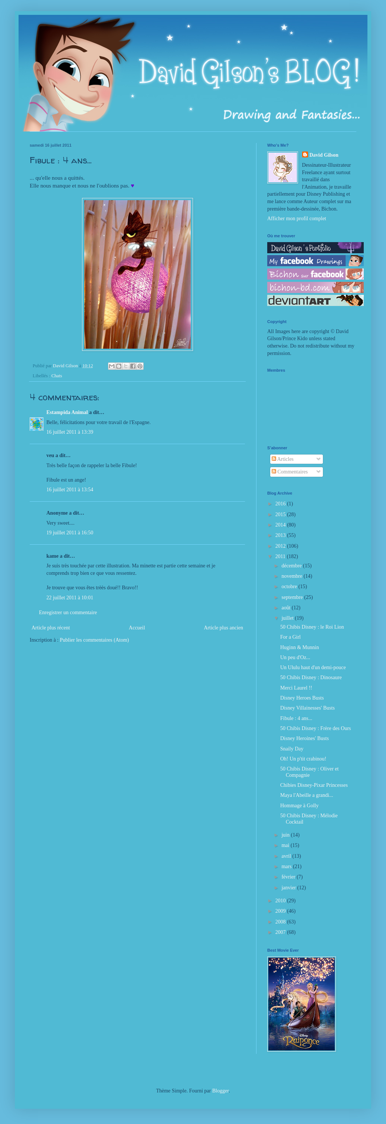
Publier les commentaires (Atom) (94, 640)
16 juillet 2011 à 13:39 (69, 432)
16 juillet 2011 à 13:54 (69, 489)
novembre (292, 576)
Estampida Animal (67, 412)
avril (286, 856)
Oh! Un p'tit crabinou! (303, 759)
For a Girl (290, 637)
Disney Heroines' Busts (304, 738)
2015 (281, 514)
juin (286, 835)
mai (286, 845)
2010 (281, 900)
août (286, 607)
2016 (281, 503)
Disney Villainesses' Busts (307, 708)
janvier (289, 887)
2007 (281, 932)
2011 (281, 556)
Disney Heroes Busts (302, 698)
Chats (56, 375)
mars (287, 866)
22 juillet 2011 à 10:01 (69, 597)
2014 (281, 525)
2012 (281, 546)
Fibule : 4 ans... (296, 718)
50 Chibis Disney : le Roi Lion (312, 627)
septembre (292, 597)
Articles (283, 459)
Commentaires (290, 472)
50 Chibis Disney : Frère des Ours (315, 728)
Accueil (137, 628)
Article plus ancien (223, 628)
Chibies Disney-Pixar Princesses (314, 785)
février (289, 877)
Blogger (220, 1091)
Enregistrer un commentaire (68, 612)
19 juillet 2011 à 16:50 (69, 532)
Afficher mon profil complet (296, 218)
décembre (292, 565)
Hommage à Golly (299, 805)
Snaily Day (292, 749)
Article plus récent (51, 628)
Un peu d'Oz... (295, 657)
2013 (281, 535)
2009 (281, 911)
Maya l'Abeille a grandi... (306, 795)
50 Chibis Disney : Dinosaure (311, 677)
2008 (281, 922)
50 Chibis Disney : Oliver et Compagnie (309, 772)
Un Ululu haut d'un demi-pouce (313, 667)
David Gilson (324, 155)
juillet (288, 618)
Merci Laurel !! (296, 688)
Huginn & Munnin (299, 647)
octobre (289, 586)
